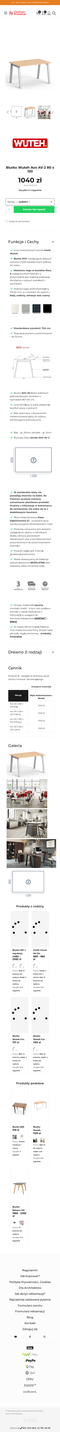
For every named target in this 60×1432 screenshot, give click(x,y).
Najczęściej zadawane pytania (30, 1299)
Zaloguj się (30, 1329)
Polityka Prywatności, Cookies (30, 1282)
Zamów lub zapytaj (34, 209)
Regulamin (30, 1270)
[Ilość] (8, 209)
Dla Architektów (30, 1287)
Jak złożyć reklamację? (30, 1293)
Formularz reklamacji (30, 1311)
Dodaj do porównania (17, 221)
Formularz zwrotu (30, 1305)
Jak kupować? (30, 1276)
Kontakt (30, 1323)
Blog (30, 1317)
